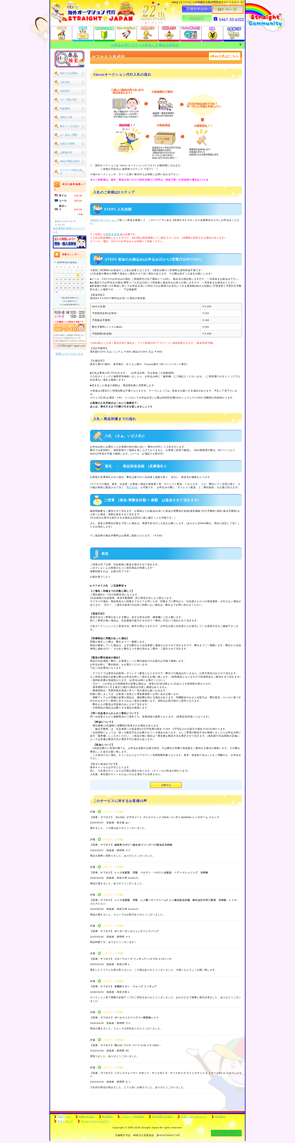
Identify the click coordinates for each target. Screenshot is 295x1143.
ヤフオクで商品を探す (71, 172)
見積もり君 (66, 117)
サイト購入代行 (68, 99)
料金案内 (65, 108)
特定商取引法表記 (162, 1116)
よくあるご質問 (68, 134)
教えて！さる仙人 (70, 126)
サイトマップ (65, 1121)
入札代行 (65, 82)
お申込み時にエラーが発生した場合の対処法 (145, 45)
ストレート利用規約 (132, 1116)
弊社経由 (132, 487)
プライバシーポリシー (194, 1116)
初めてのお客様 (68, 73)
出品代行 (65, 90)
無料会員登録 (114, 234)
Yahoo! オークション (103, 220)
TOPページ (64, 1116)
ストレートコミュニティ (95, 1121)
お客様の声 (66, 152)
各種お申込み (86, 1116)
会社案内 (220, 1116)
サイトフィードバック (226, 1133)
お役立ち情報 (67, 143)
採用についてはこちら (70, 353)
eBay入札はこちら (224, 56)
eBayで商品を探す (70, 161)
